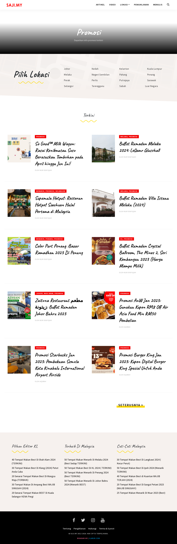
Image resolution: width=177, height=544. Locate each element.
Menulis (157, 4)
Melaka (67, 74)
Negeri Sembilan (101, 74)
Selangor (68, 86)
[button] (169, 5)
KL (121, 239)
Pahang (123, 74)
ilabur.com (94, 538)
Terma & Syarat (106, 528)
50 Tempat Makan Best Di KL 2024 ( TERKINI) (87, 468)
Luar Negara (151, 86)
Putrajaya (124, 80)
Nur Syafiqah (46, 170)
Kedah (95, 68)
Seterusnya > (130, 405)
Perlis (95, 80)
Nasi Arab (48, 293)
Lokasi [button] (124, 4)
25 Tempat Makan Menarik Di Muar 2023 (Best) (141, 492)
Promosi (40, 137)
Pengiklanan (141, 4)
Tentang (67, 528)
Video (112, 4)
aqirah (127, 327)
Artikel (100, 4)
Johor (67, 68)
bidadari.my (82, 538)
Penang (151, 74)
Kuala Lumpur (154, 68)
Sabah (122, 86)
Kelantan (124, 68)
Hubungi (92, 528)
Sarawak (151, 80)
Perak (67, 80)
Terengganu (98, 86)
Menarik (40, 191)
